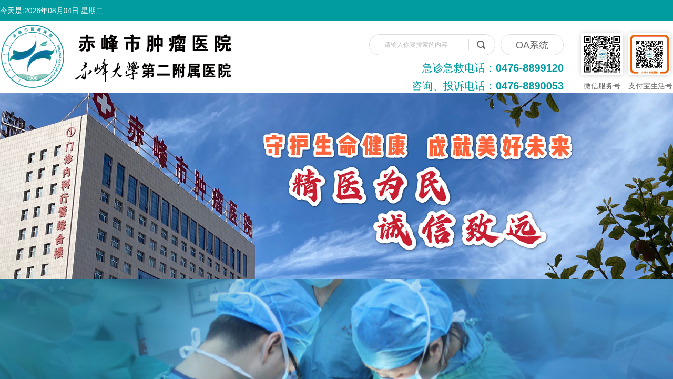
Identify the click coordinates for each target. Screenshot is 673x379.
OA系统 (532, 45)
